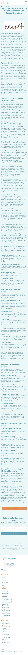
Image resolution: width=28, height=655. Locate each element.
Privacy (2, 649)
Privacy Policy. (14, 549)
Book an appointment (14, 508)
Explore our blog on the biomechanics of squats (12, 356)
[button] (25, 2)
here (23, 498)
